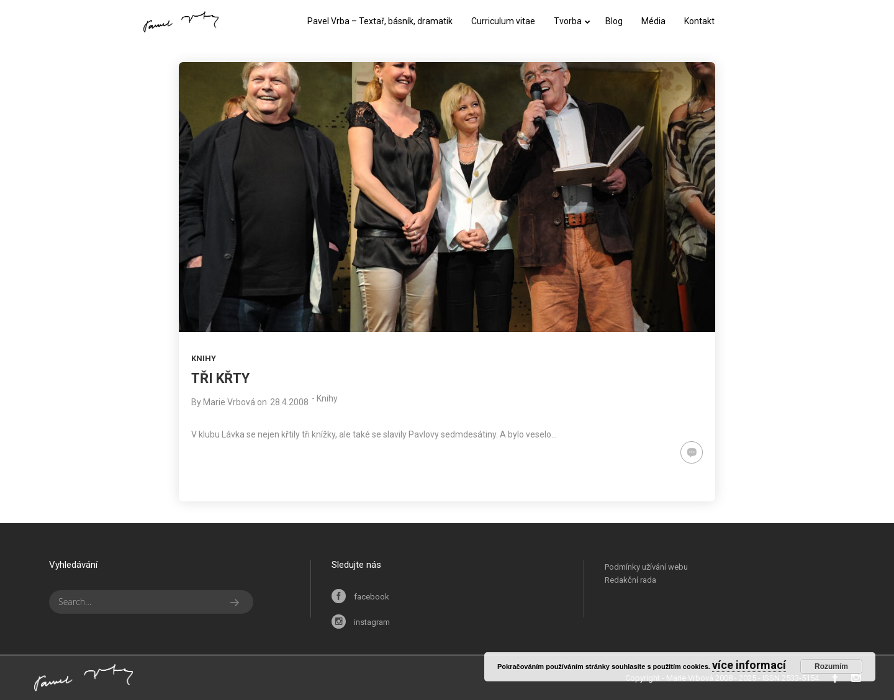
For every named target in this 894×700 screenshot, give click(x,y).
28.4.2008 (289, 402)
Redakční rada (630, 580)
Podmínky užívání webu (646, 567)
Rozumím (831, 666)
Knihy (203, 358)
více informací (749, 664)
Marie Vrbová (229, 402)
